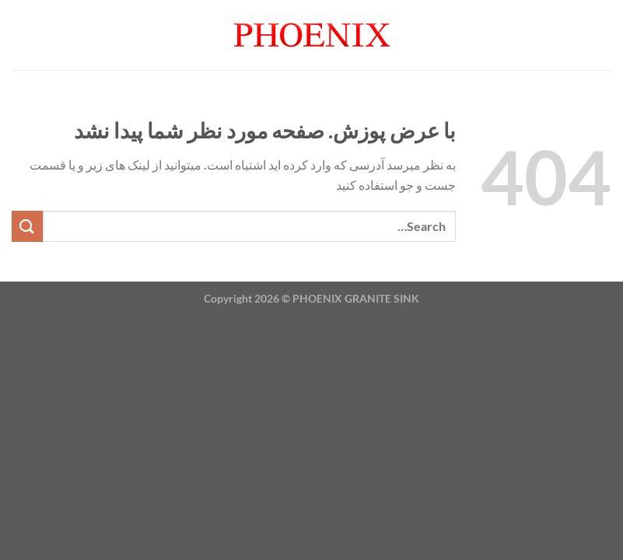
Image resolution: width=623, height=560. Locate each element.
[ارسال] (27, 226)
